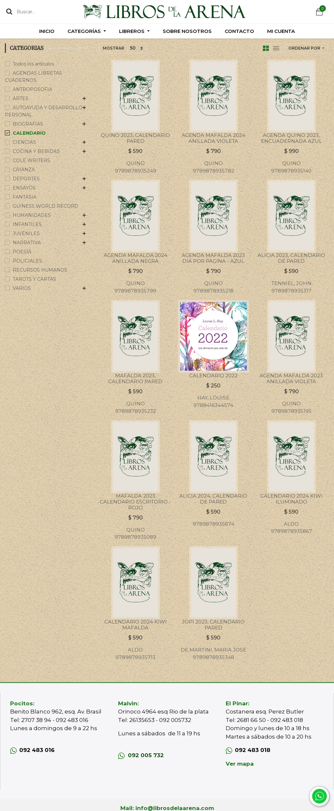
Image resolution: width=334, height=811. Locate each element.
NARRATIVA (27, 243)
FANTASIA (25, 197)
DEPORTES (26, 179)
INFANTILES (27, 224)
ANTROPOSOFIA (32, 89)
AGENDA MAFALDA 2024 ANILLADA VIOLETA (213, 138)
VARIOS (22, 288)
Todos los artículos (33, 64)
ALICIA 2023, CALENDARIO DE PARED (291, 258)
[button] (306, 48)
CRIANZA (24, 170)
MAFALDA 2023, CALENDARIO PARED (135, 378)
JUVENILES (26, 233)
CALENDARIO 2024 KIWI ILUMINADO (291, 499)
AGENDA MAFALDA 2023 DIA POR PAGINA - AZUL (213, 258)
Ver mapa (240, 763)
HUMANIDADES (32, 215)
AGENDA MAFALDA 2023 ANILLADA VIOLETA (291, 378)
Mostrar (113, 48)
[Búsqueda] (9, 11)
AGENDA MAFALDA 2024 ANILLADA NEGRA (135, 258)
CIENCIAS (24, 142)
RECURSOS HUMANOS (40, 270)
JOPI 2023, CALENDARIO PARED (213, 625)
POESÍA (22, 252)
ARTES (20, 98)
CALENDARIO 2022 (213, 375)
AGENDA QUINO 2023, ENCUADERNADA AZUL (291, 138)
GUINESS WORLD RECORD (45, 206)
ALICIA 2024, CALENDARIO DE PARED (213, 499)
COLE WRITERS (31, 160)
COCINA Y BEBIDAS (36, 151)
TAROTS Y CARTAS (34, 279)
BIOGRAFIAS (28, 124)
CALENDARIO (29, 133)
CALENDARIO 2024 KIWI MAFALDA (135, 625)
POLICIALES (27, 261)
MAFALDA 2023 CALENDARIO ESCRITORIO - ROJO (135, 502)
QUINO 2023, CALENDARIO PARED (135, 138)
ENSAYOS (24, 188)
